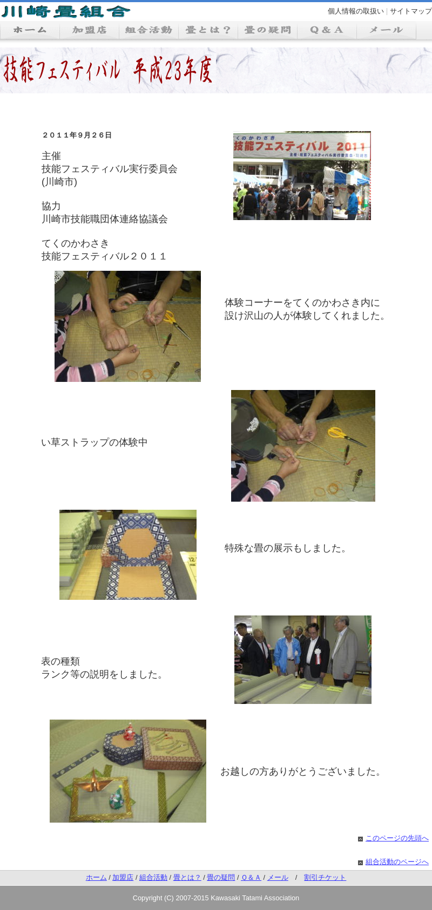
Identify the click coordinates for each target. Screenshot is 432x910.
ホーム (96, 877)
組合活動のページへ (397, 862)
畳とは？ (187, 877)
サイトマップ (411, 11)
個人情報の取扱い (356, 11)
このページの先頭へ (397, 838)
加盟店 (122, 877)
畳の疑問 (221, 877)
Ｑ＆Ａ (251, 877)
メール (277, 877)
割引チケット (325, 877)
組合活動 (153, 877)
